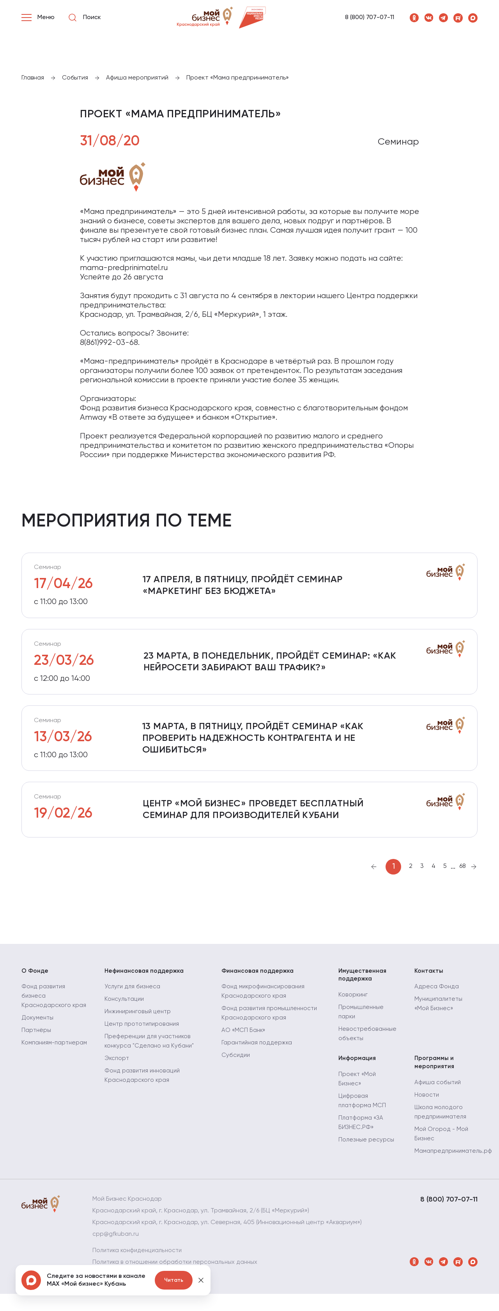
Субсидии (236, 1070)
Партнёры (36, 1054)
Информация (357, 1074)
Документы (38, 1042)
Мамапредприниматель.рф (454, 1168)
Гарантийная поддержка (258, 1058)
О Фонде (35, 984)
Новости (426, 1112)
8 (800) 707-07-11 (369, 17)
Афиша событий (438, 1100)
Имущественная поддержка (363, 988)
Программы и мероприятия (434, 1078)
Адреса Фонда (436, 1001)
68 (462, 879)
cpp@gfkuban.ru (116, 1251)
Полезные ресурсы (366, 1157)
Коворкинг (353, 1010)
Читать (173, 1280)
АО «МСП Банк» (244, 1045)
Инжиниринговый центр (139, 1026)
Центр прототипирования (143, 1039)
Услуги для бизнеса (132, 1001)
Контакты (429, 984)
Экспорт (117, 1073)
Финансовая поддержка (259, 984)
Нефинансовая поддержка (145, 984)
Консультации (124, 1014)
